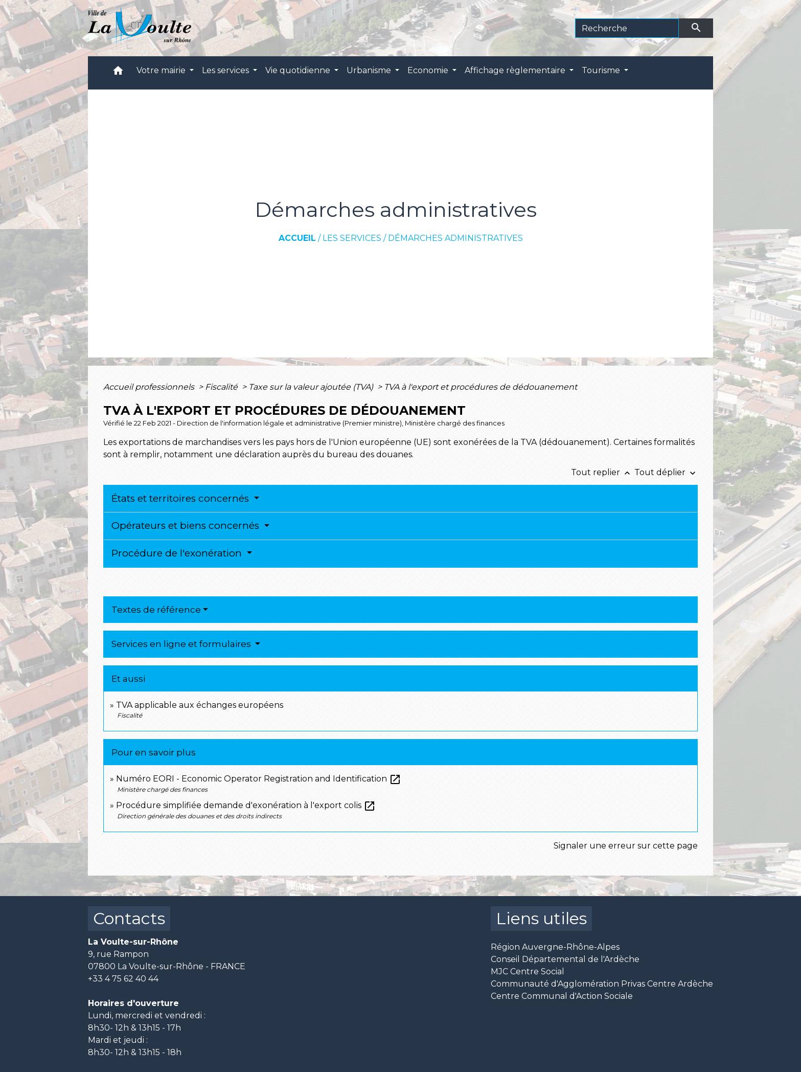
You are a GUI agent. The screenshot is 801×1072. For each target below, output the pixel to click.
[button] (118, 72)
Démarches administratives (455, 238)
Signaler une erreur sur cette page (626, 846)
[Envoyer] (696, 28)
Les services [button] (226, 70)
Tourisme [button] (602, 70)
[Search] (627, 28)
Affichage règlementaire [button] (516, 70)
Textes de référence (156, 610)
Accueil (297, 238)
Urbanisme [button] (370, 70)
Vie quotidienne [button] (298, 70)
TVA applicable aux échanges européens (199, 705)
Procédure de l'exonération (177, 553)
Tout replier (602, 472)
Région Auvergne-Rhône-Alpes (555, 947)
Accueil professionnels (149, 387)
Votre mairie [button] (162, 70)
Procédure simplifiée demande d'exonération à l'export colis (246, 805)
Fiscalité (222, 387)
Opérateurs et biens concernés (186, 525)
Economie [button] (428, 70)
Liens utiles (541, 918)
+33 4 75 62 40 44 (123, 979)
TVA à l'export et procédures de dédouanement (480, 387)
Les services (352, 238)
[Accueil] (140, 28)
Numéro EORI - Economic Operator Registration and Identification (258, 779)
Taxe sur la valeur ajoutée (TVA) (311, 387)
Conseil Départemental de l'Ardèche (565, 959)
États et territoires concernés (181, 498)
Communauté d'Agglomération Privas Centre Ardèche (602, 984)
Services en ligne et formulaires (182, 644)
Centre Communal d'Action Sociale (562, 996)
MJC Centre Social (527, 971)
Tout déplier (666, 472)
